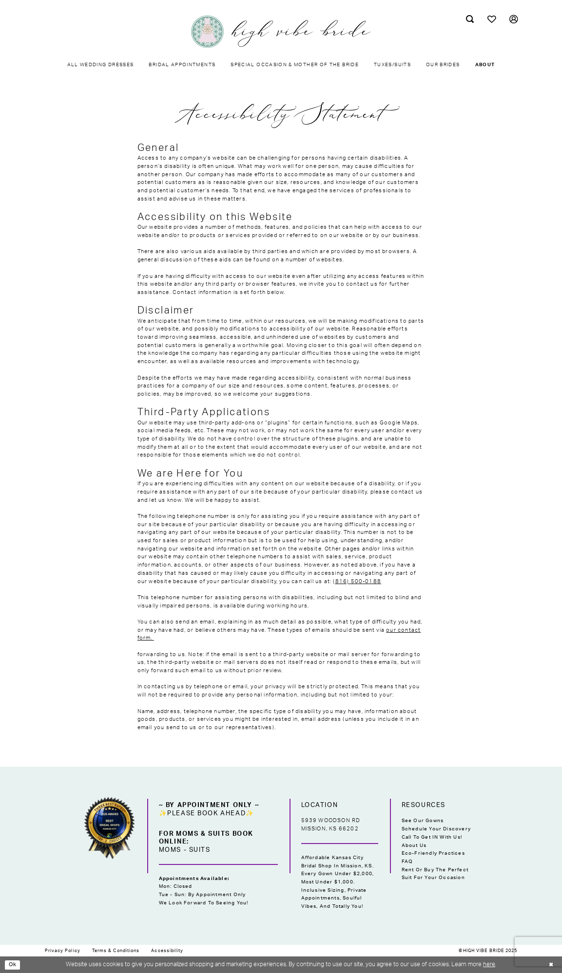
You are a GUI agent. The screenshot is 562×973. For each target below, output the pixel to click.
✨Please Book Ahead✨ (206, 813)
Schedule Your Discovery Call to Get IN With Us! (436, 833)
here (489, 964)
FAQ (407, 861)
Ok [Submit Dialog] (13, 965)
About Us (414, 845)
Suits (200, 850)
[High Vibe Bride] (281, 31)
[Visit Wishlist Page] (492, 19)
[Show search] (470, 19)
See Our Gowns (423, 820)
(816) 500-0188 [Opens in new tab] (357, 581)
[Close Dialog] (550, 965)
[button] (513, 19)
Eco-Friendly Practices (433, 853)
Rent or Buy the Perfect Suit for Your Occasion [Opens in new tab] (435, 874)
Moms (170, 850)
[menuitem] (470, 19)
